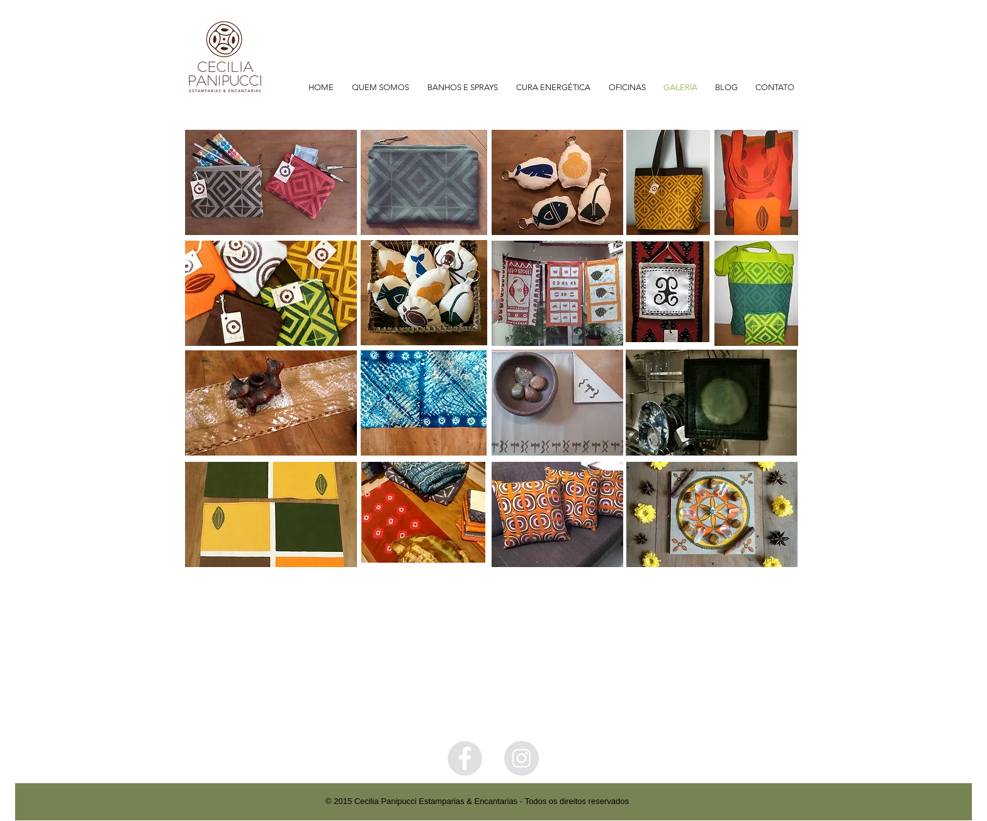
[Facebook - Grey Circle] (465, 758)
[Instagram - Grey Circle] (521, 758)
